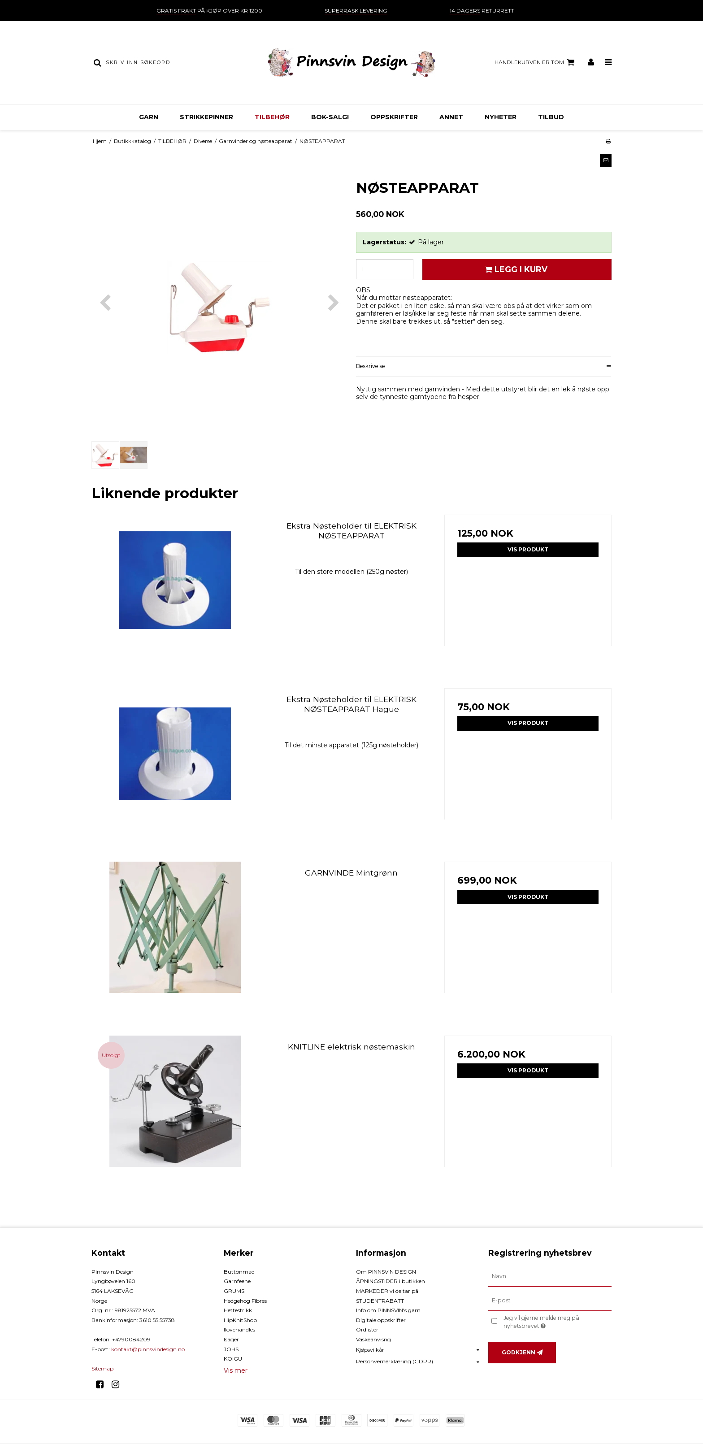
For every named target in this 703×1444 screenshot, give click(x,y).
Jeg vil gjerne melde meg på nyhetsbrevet (556, 1321)
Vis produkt (528, 549)
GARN (148, 117)
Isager (231, 1339)
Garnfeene (237, 1281)
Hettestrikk (238, 1310)
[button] (606, 160)
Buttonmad (239, 1271)
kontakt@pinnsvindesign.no (148, 1349)
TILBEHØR (272, 117)
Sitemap (102, 1368)
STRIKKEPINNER (206, 117)
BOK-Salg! (330, 117)
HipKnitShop (240, 1320)
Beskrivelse (370, 366)
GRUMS (234, 1291)
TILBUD (551, 117)
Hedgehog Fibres (245, 1300)
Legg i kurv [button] (514, 269)
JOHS (231, 1349)
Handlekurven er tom (536, 62)
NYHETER (500, 117)
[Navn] (550, 1276)
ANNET (451, 117)
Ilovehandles (239, 1329)
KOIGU (233, 1358)
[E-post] (550, 1300)
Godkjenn (518, 1352)
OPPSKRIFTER (394, 117)
